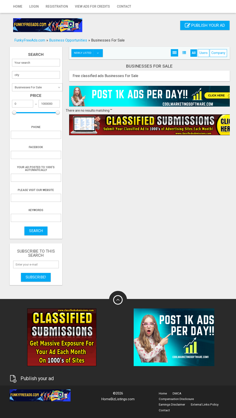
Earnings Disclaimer (172, 404)
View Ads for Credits (92, 6)
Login (34, 6)
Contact (124, 6)
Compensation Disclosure (176, 399)
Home (17, 6)
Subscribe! (36, 277)
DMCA (177, 393)
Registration (57, 6)
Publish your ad (205, 25)
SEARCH (36, 231)
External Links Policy (204, 404)
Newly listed (88, 53)
